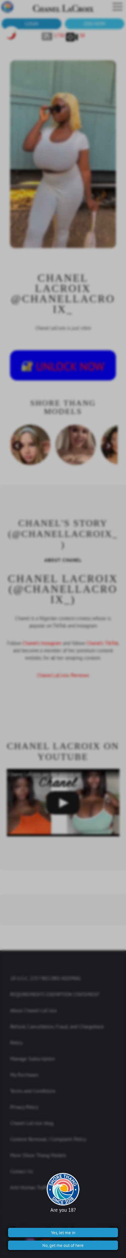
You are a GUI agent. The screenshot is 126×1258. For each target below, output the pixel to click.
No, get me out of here (63, 1245)
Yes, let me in (63, 1233)
